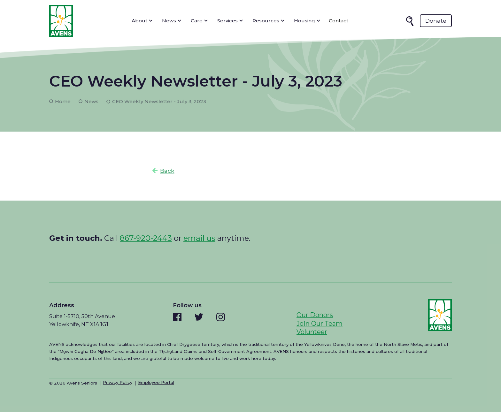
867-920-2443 (146, 238)
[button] (142, 20)
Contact (338, 21)
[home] (61, 21)
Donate (435, 20)
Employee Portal (156, 382)
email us (199, 238)
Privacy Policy (117, 382)
